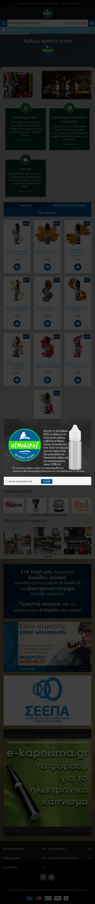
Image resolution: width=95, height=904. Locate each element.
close (46, 481)
